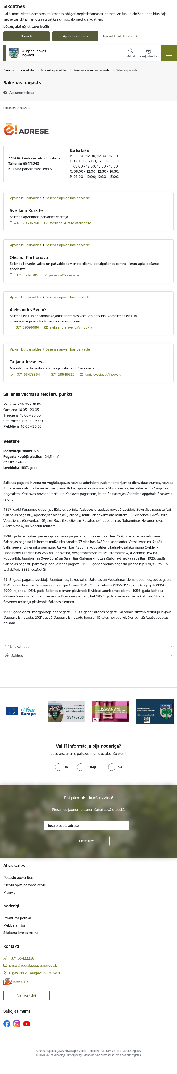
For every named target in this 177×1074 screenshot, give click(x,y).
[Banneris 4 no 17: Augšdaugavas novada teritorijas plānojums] (155, 711)
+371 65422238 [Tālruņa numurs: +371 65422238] (21, 958)
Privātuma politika (17, 918)
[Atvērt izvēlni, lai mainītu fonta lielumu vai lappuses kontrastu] (148, 53)
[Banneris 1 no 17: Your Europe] (22, 711)
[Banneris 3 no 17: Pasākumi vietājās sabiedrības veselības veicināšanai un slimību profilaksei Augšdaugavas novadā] (110, 711)
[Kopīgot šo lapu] (88, 655)
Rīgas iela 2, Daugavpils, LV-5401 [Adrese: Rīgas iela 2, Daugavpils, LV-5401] (34, 973)
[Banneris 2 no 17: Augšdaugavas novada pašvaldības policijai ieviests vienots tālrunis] (66, 711)
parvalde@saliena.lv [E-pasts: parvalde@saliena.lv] (64, 275)
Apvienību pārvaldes (25, 198)
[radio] (61, 767)
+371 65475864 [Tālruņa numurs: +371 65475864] (27, 374)
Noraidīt (27, 36)
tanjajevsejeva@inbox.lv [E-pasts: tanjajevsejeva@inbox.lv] (103, 374)
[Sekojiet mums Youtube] (26, 1023)
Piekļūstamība (14, 925)
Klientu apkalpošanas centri (24, 885)
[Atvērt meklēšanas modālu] (130, 53)
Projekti (9, 892)
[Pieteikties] (87, 841)
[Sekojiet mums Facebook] (6, 1023)
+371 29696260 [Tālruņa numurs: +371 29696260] (26, 223)
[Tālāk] (168, 711)
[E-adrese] (12, 981)
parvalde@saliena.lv (37, 169)
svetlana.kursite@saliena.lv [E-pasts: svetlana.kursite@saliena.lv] (70, 223)
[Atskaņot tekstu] (21, 92)
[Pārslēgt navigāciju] (169, 53)
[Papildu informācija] (26, 981)
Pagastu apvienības (18, 877)
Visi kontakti (26, 995)
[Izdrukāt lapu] (88, 646)
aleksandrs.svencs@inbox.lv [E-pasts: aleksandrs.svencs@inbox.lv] (71, 327)
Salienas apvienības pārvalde (68, 198)
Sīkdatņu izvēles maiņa (20, 932)
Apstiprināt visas (75, 36)
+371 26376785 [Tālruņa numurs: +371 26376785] (26, 275)
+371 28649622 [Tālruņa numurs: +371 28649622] (61, 374)
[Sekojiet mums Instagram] (16, 1023)
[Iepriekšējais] (9, 711)
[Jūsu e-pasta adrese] (86, 825)
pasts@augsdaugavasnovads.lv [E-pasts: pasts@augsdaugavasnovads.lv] (33, 965)
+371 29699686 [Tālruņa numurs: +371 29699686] (26, 327)
